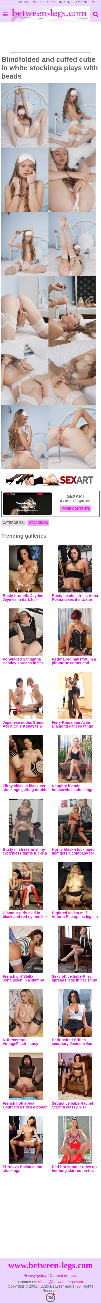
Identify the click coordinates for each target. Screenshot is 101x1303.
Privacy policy (35, 1275)
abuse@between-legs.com (60, 1282)
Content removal (64, 1275)
